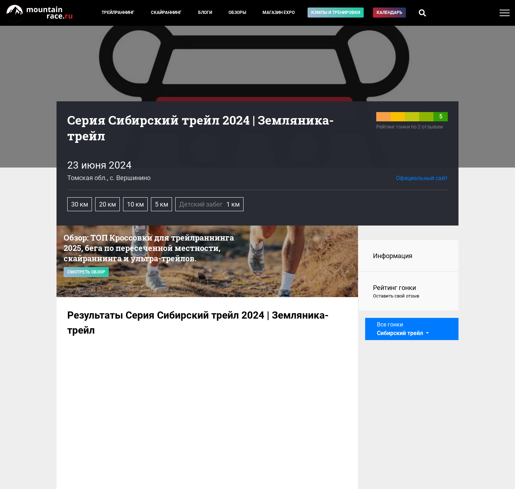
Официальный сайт (422, 178)
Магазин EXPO (279, 12)
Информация (392, 256)
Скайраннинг (166, 12)
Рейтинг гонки (408, 292)
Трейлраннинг (118, 12)
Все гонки (401, 329)
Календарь (389, 12)
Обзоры (237, 12)
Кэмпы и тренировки (335, 12)
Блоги (205, 12)
